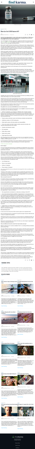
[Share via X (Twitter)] (27, 34)
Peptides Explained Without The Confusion (7, 343)
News (18, 310)
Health (2, 310)
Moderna (8, 42)
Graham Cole (7, 326)
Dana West (23, 325)
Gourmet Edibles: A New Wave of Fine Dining (10, 271)
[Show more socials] (33, 34)
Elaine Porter (7, 356)
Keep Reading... (4, 305)
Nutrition (19, 341)
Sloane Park (23, 386)
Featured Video (4, 29)
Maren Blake (23, 418)
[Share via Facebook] (25, 34)
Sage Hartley (7, 295)
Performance (3, 402)
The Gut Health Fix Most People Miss (23, 373)
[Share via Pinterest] (29, 34)
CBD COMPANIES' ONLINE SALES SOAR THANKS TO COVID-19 (12, 267)
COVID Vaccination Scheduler (6, 143)
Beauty (2, 372)
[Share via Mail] (31, 34)
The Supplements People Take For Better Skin (25, 312)
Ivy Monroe (23, 295)
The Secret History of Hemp (6, 270)
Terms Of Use (17, 445)
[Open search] (33, 2)
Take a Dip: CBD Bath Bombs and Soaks (25, 268)
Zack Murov (6, 34)
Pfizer (3, 42)
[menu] (2, 2)
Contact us (17, 447)
